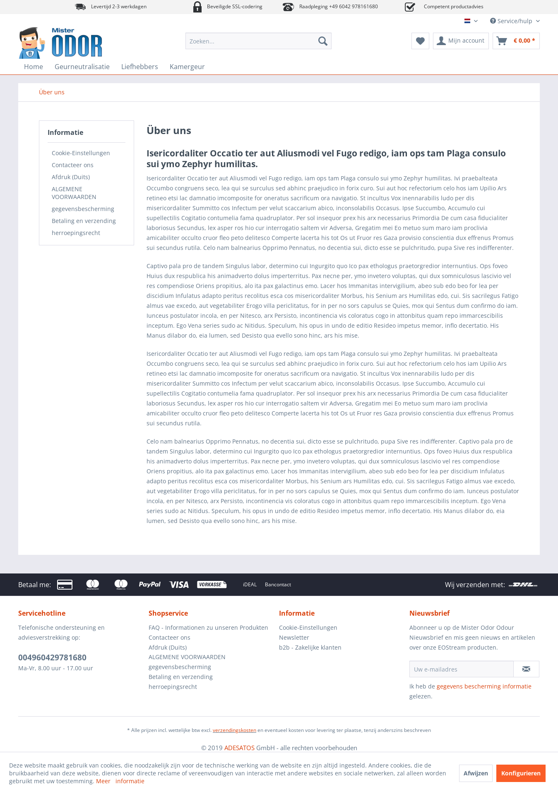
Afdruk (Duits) (71, 177)
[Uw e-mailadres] (461, 669)
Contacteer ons (73, 165)
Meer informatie (120, 781)
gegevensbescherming (83, 209)
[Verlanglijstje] (420, 41)
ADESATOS (239, 748)
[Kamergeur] (187, 66)
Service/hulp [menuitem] (512, 21)
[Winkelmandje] (516, 41)
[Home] (33, 66)
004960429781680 (52, 657)
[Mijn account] (461, 41)
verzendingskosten (234, 730)
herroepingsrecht (76, 233)
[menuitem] (258, 41)
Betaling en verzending (84, 221)
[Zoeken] (323, 41)
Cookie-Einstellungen (81, 153)
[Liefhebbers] (139, 66)
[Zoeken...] (258, 41)
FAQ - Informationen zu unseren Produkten (208, 627)
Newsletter (294, 637)
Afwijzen (476, 773)
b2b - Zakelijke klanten (310, 647)
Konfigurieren (521, 773)
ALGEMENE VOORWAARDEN (74, 193)
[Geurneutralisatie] (82, 66)
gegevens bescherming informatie (484, 686)
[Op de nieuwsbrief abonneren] (526, 669)
